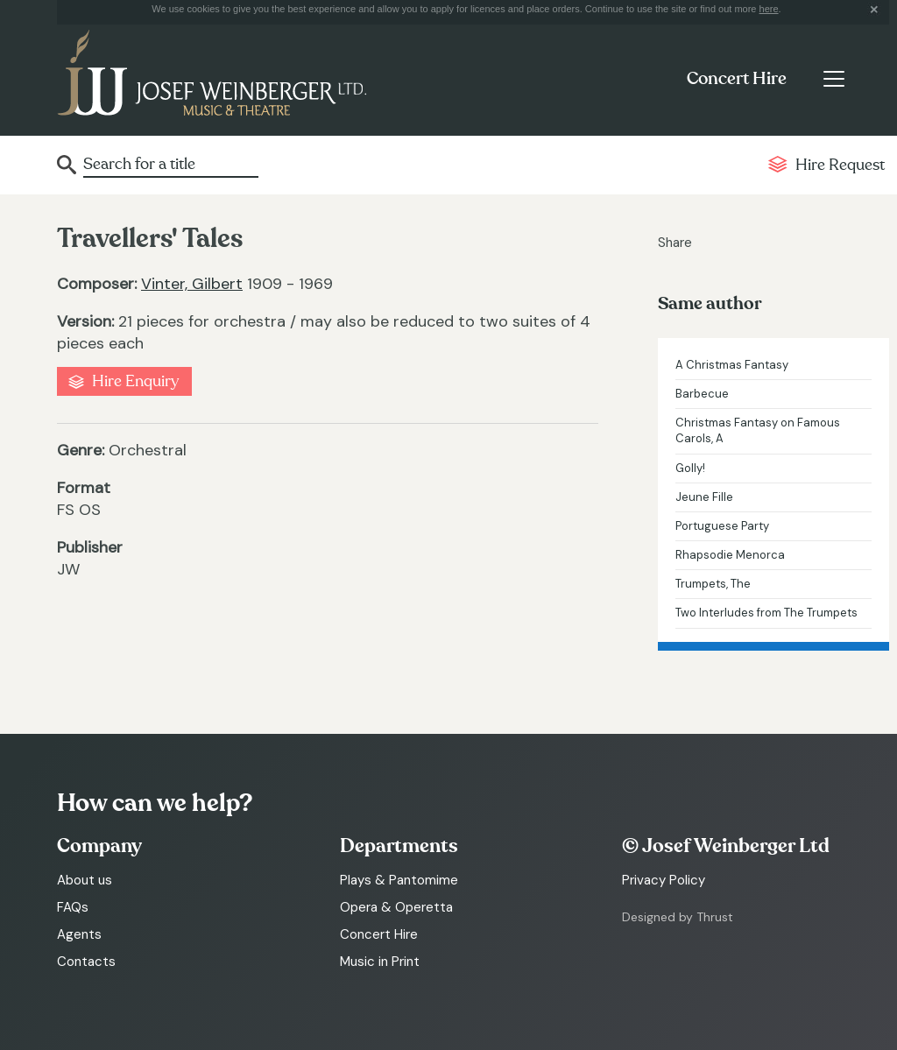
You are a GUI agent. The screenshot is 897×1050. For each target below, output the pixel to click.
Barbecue (702, 393)
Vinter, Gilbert (192, 283)
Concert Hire (737, 78)
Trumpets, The (713, 583)
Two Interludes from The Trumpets (766, 612)
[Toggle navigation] (833, 79)
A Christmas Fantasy (731, 364)
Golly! (690, 468)
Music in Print (380, 961)
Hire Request (840, 165)
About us (84, 880)
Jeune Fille (704, 497)
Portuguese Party (722, 525)
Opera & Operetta (396, 907)
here (769, 9)
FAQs (72, 907)
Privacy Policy (663, 880)
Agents (79, 934)
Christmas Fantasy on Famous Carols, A (757, 430)
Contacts (86, 961)
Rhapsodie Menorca (730, 554)
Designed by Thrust (677, 917)
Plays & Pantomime (399, 880)
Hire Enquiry (135, 381)
